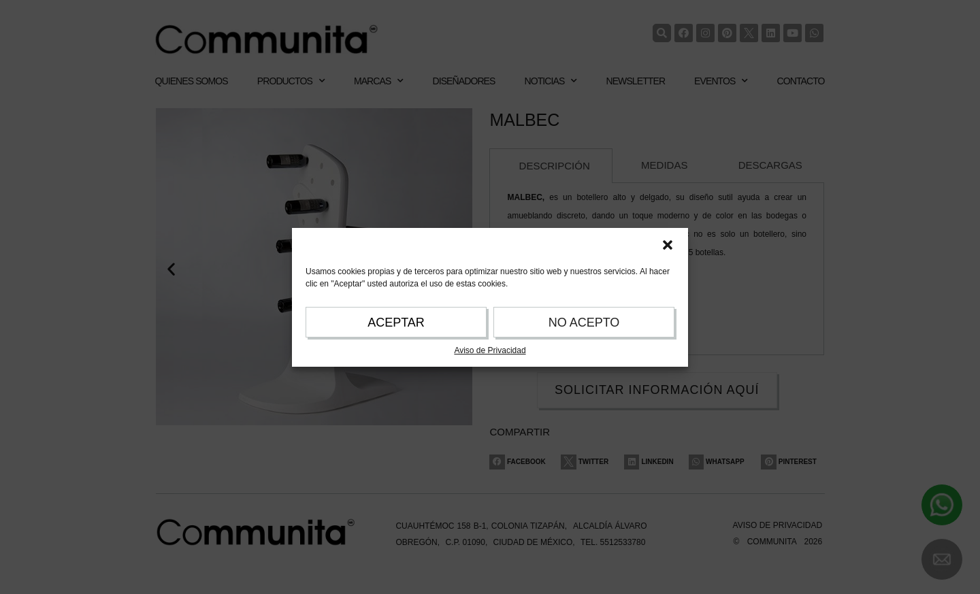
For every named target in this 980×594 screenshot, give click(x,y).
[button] (667, 245)
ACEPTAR (396, 322)
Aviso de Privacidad (489, 350)
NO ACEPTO (584, 322)
